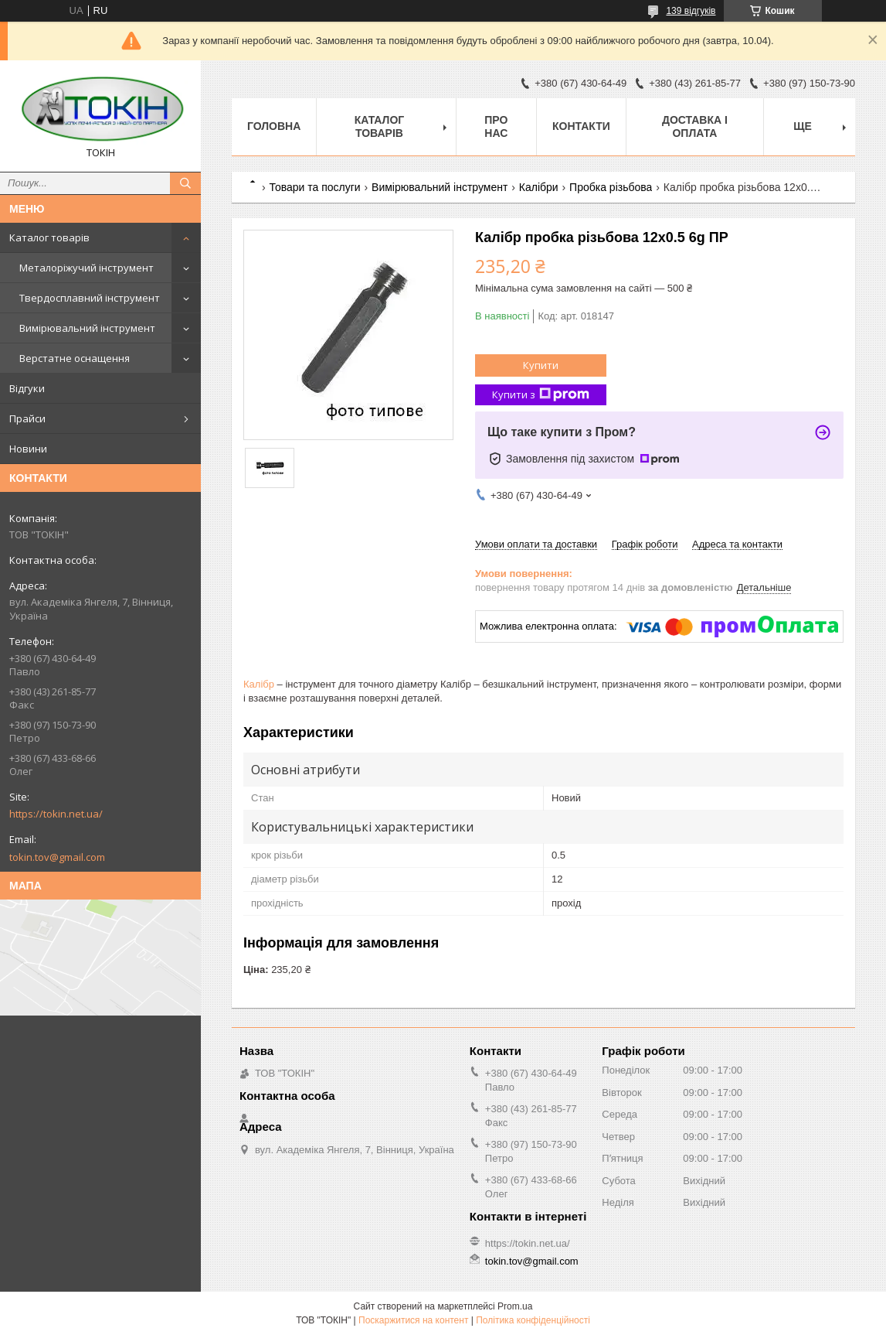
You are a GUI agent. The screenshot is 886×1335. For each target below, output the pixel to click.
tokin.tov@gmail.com (57, 857)
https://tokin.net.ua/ (56, 814)
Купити (540, 365)
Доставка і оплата (695, 126)
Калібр (258, 684)
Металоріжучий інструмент (86, 268)
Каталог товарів (49, 237)
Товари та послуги (314, 187)
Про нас (495, 126)
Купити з (540, 395)
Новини (28, 449)
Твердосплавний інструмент (89, 298)
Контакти (581, 126)
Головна (273, 126)
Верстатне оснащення (74, 358)
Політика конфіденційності (533, 1320)
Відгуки (27, 388)
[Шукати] (185, 183)
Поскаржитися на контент (413, 1320)
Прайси (27, 418)
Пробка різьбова (610, 187)
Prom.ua (514, 1306)
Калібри (538, 187)
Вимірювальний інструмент (87, 328)
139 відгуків (690, 10)
